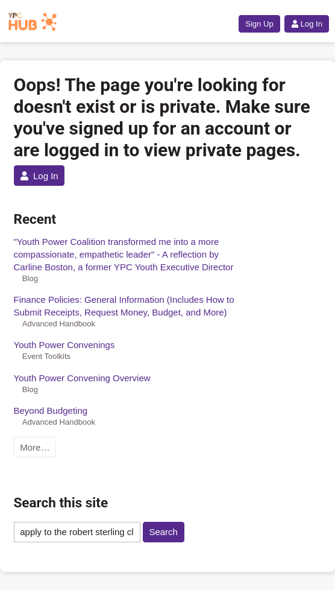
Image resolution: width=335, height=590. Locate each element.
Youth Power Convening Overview (82, 378)
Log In (306, 23)
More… (34, 447)
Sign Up (259, 23)
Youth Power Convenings (64, 345)
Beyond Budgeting (51, 410)
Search (163, 532)
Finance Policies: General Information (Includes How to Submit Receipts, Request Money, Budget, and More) (124, 305)
